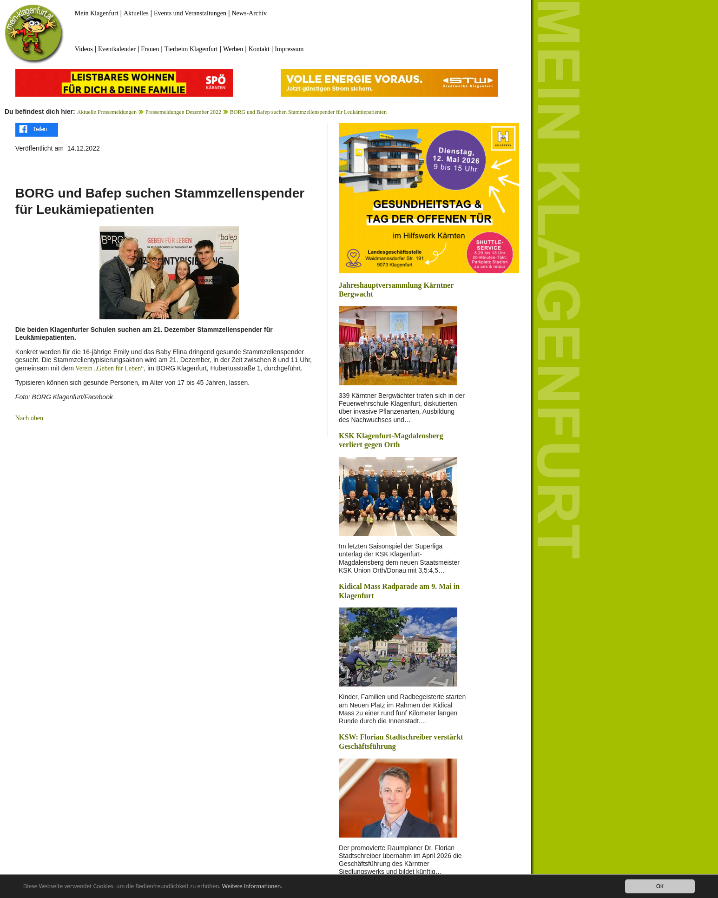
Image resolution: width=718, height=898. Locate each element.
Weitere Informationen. (252, 887)
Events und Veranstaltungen (190, 13)
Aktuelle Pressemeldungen (107, 112)
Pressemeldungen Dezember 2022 (183, 112)
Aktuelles (136, 13)
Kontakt (259, 49)
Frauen (150, 49)
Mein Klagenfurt (97, 13)
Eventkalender (117, 49)
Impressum (289, 49)
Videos (84, 49)
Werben (233, 49)
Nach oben (29, 418)
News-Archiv (249, 13)
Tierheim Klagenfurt (191, 49)
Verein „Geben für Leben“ (109, 368)
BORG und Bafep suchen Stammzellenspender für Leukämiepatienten (308, 112)
